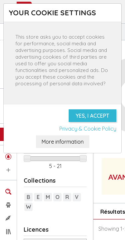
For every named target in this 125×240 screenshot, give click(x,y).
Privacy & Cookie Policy (87, 128)
